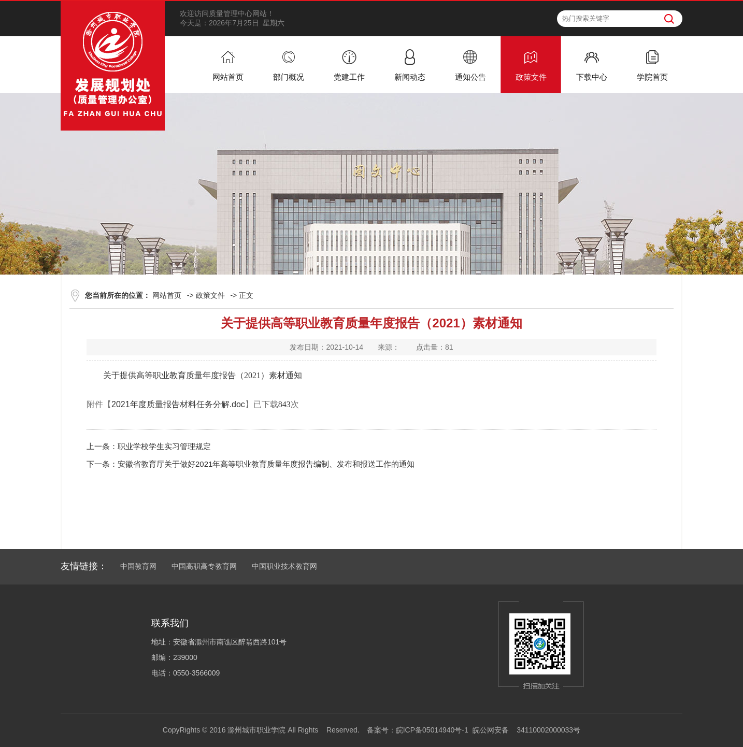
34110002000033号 (548, 730)
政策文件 (210, 295)
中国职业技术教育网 (284, 566)
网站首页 (166, 295)
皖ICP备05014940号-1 (432, 730)
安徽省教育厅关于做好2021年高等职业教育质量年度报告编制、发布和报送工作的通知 (266, 463)
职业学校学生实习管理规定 (164, 446)
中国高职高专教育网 (204, 566)
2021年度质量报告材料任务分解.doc (178, 404)
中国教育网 (138, 566)
